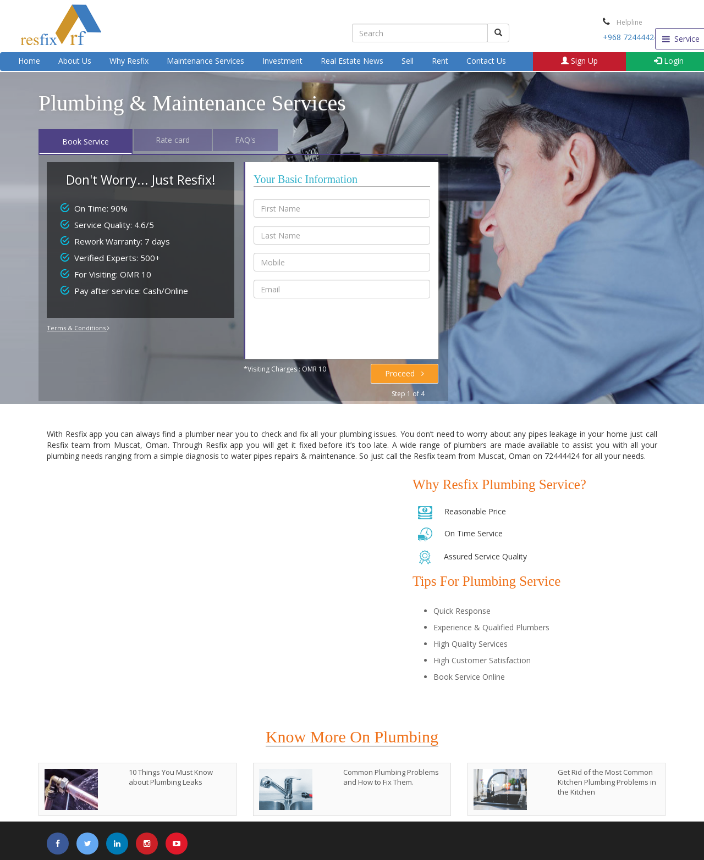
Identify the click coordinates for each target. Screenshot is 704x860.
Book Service (85, 141)
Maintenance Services (205, 61)
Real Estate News (352, 61)
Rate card (173, 140)
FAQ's (245, 140)
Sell (408, 61)
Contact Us (486, 61)
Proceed (404, 373)
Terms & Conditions (78, 328)
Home (29, 61)
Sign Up (579, 61)
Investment (282, 61)
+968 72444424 (630, 37)
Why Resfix (128, 61)
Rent (440, 61)
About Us (74, 61)
